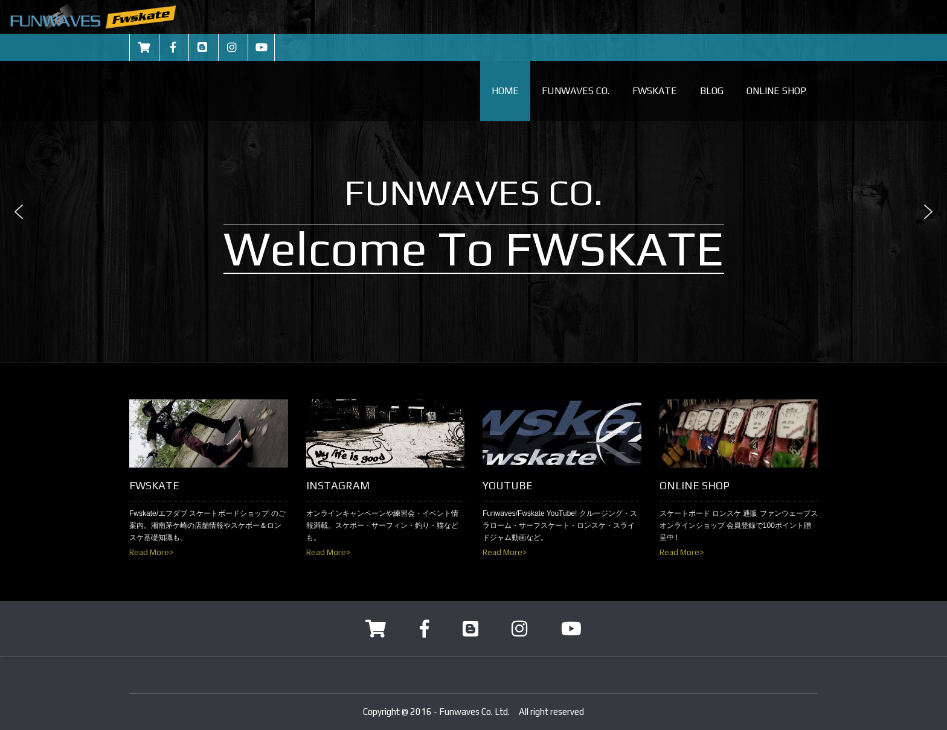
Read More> (151, 552)
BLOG (712, 91)
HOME (505, 91)
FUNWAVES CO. (575, 91)
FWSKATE (654, 91)
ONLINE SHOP (776, 91)
